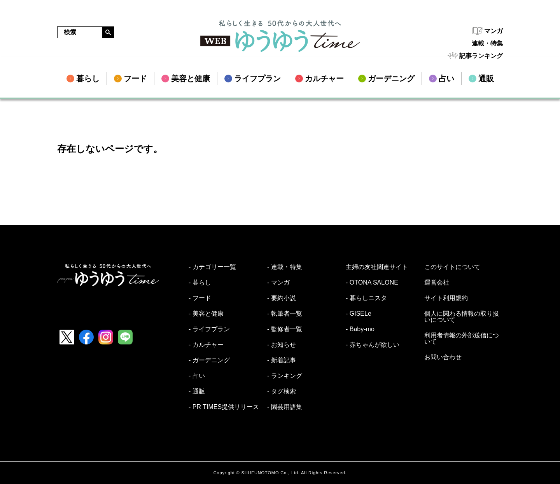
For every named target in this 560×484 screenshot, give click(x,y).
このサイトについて (452, 267)
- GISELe (358, 314)
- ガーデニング (209, 360)
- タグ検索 (281, 391)
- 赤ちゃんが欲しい (372, 345)
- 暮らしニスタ (366, 298)
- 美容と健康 (206, 314)
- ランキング (284, 376)
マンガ (493, 31)
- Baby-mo (360, 329)
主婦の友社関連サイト (377, 267)
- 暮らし (200, 283)
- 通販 (197, 391)
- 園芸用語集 (284, 407)
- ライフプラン (209, 329)
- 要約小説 (281, 298)
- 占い (197, 376)
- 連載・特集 (284, 267)
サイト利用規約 (446, 298)
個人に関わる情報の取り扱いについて (461, 317)
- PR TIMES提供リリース (224, 407)
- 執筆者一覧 (284, 314)
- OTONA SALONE (372, 283)
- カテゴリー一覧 (212, 267)
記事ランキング (481, 55)
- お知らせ (281, 345)
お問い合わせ (443, 357)
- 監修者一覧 (284, 329)
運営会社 (436, 283)
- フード (200, 298)
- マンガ (278, 283)
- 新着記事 (281, 360)
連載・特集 (487, 43)
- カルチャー (206, 345)
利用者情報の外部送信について (461, 338)
